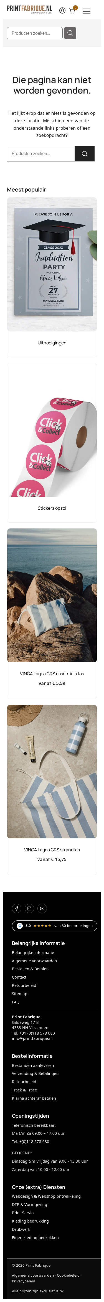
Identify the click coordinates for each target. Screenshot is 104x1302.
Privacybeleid (23, 1281)
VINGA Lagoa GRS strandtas (52, 850)
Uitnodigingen (52, 343)
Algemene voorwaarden (34, 960)
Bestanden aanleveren (33, 1065)
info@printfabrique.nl (32, 1038)
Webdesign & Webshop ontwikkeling (46, 1196)
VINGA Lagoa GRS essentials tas (52, 674)
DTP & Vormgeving (29, 1204)
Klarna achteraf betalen (34, 1098)
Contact (19, 977)
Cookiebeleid (68, 1275)
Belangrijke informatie (33, 952)
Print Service (23, 1212)
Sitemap (19, 993)
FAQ (15, 1002)
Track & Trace (24, 1090)
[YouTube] (42, 908)
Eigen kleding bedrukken (35, 1237)
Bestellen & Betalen (30, 968)
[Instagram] (29, 908)
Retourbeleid (24, 985)
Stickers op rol (52, 508)
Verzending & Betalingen (35, 1073)
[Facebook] (16, 908)
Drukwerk (21, 1229)
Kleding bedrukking (30, 1221)
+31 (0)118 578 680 (37, 1033)
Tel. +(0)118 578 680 (30, 1141)
